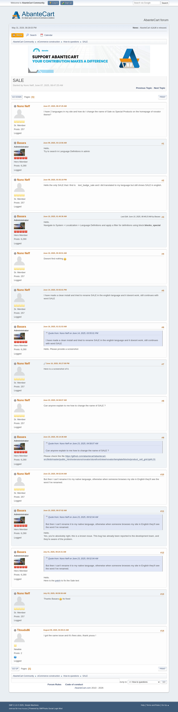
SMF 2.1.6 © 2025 (16, 705)
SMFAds (12, 708)
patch (58, 580)
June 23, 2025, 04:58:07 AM (55, 400)
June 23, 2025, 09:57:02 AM (55, 510)
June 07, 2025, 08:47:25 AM (55, 106)
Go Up (15, 669)
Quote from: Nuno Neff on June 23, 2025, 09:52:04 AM (73, 517)
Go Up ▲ (165, 705)
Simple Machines (31, 705)
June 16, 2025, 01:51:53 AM (55, 327)
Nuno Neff (23, 106)
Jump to (123, 682)
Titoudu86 (23, 630)
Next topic (159, 88)
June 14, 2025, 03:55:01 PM (55, 290)
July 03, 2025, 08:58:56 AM (54, 593)
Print (162, 97)
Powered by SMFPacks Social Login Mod (46, 708)
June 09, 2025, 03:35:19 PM (55, 180)
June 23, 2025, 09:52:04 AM (55, 474)
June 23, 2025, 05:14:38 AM (55, 437)
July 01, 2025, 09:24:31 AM (54, 552)
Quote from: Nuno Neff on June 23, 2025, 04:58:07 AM (73, 443)
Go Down (17, 97)
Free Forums (23, 708)
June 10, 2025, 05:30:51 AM (55, 253)
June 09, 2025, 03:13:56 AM (55, 143)
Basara (21, 142)
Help (143, 705)
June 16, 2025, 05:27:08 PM (57, 363)
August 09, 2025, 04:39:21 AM (56, 630)
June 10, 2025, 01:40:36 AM (55, 216)
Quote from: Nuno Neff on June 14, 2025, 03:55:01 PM (73, 333)
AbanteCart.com (83, 688)
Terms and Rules (153, 705)
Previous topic (144, 88)
